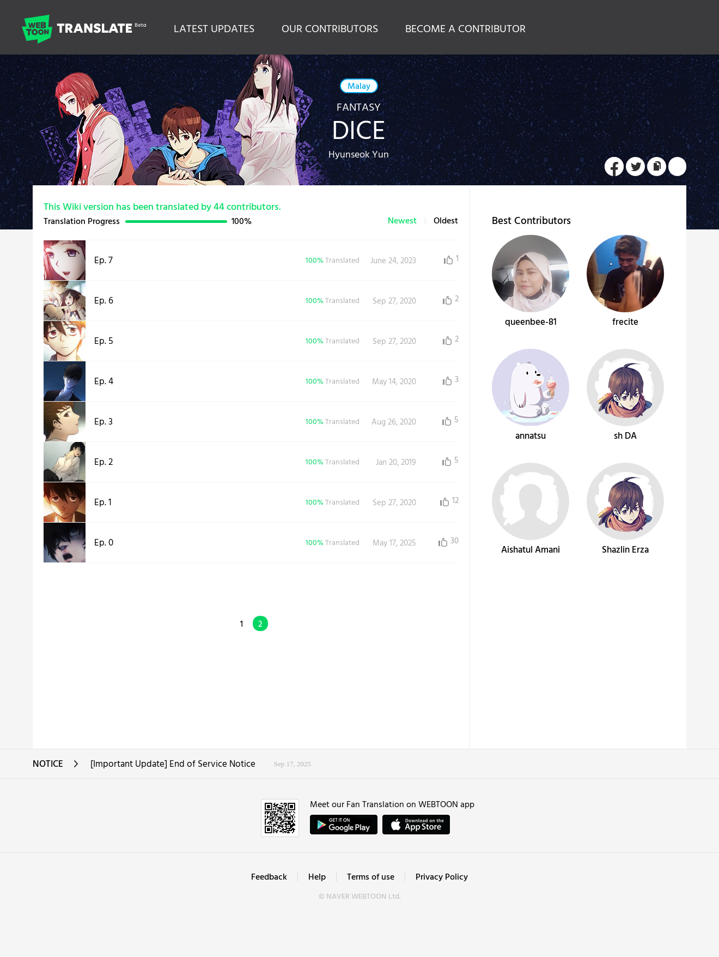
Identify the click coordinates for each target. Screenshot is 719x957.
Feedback (269, 877)
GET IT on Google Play (343, 824)
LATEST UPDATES (214, 29)
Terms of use (370, 877)
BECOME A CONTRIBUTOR (465, 29)
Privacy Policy (442, 877)
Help (317, 877)
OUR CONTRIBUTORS (330, 29)
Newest (402, 221)
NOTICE (56, 767)
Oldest (446, 221)
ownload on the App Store (416, 824)
